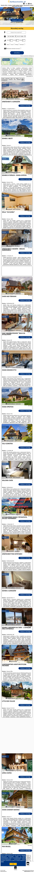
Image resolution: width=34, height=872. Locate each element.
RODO (2, 861)
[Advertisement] (17, 735)
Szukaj (17, 53)
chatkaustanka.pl (17, 2)
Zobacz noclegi (25, 105)
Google (23, 855)
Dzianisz (4, 85)
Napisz (32, 871)
